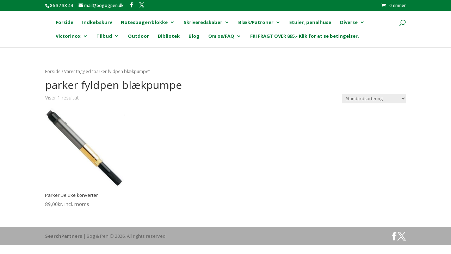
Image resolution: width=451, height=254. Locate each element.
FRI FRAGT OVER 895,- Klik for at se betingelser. (304, 36)
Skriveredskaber (203, 22)
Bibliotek (169, 36)
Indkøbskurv (97, 22)
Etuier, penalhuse (310, 22)
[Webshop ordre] (374, 98)
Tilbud (104, 36)
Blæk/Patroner (255, 22)
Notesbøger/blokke (144, 22)
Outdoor (138, 36)
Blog (194, 36)
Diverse (349, 22)
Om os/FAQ (221, 36)
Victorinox (68, 36)
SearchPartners (64, 236)
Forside (64, 22)
